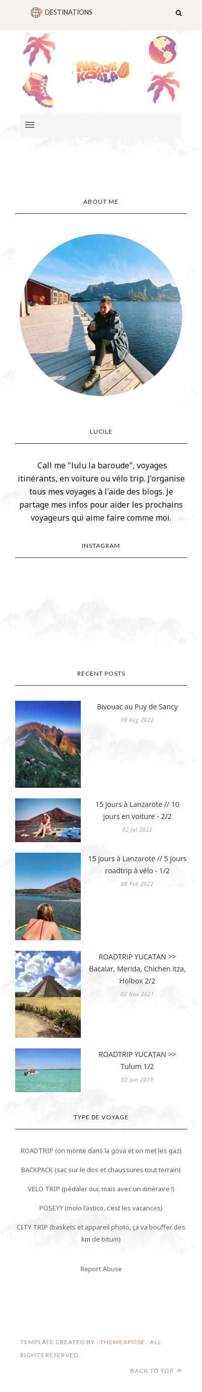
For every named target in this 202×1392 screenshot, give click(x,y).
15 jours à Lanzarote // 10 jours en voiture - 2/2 (137, 810)
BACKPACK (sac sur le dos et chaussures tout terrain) (101, 1169)
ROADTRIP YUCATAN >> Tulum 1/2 (137, 1060)
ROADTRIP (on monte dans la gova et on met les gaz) (101, 1150)
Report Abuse (101, 1268)
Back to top (156, 1370)
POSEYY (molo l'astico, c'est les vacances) (101, 1207)
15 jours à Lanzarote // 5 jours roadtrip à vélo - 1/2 (137, 864)
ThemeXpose (122, 1342)
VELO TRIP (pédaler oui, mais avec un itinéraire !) (101, 1188)
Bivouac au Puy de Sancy (137, 706)
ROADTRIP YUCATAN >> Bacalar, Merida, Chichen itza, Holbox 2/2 (137, 969)
